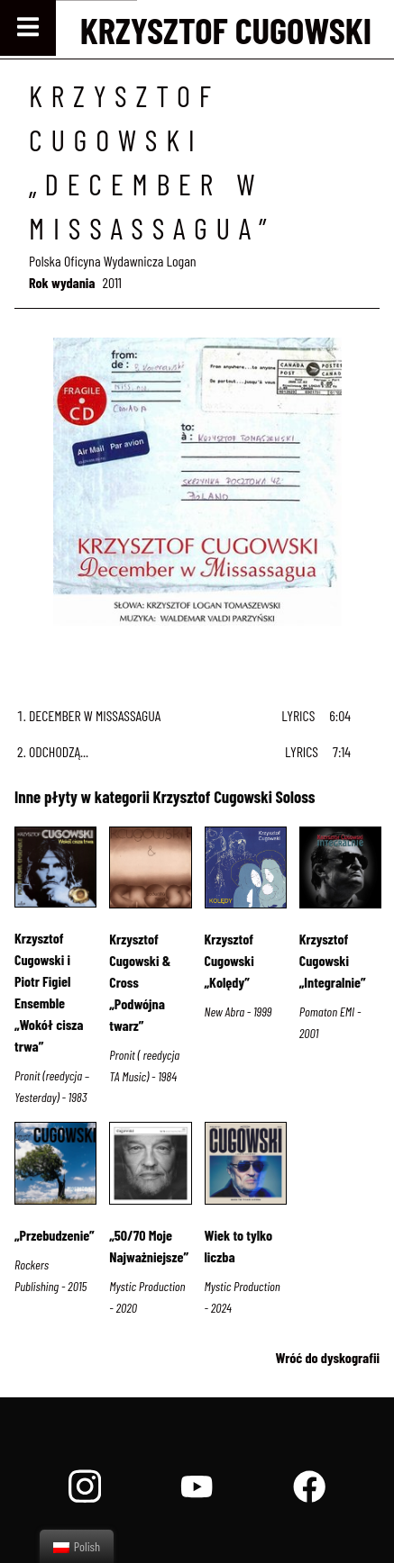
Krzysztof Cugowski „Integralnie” (332, 960)
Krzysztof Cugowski (225, 29)
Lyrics (298, 715)
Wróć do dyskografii (327, 1357)
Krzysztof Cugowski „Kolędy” (229, 960)
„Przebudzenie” (54, 1234)
